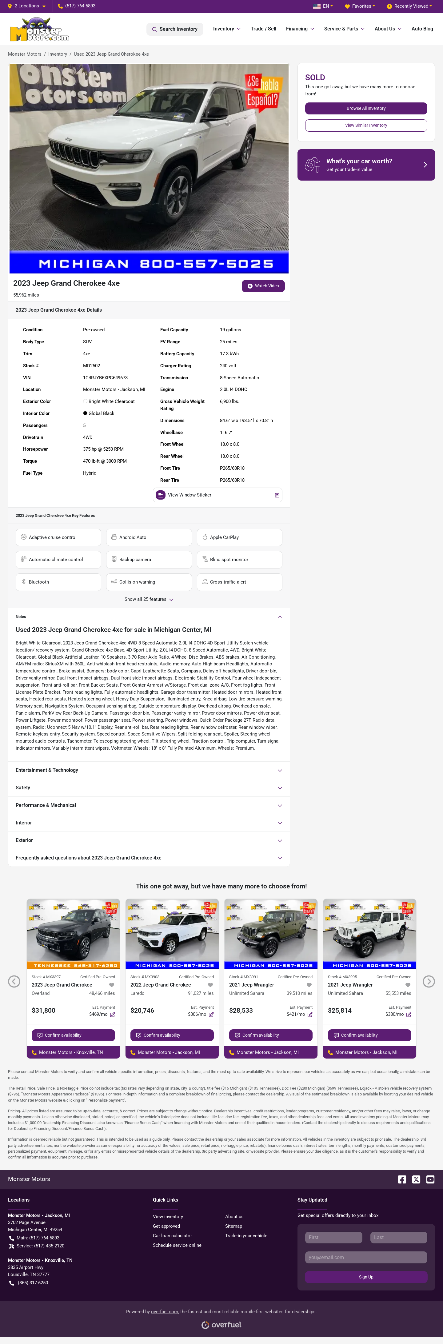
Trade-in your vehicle (246, 1235)
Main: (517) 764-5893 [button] (34, 1238)
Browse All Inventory (366, 108)
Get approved (166, 1226)
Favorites (358, 6)
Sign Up (366, 1276)
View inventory (168, 1216)
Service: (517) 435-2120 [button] (36, 1246)
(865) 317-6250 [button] (28, 1282)
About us (234, 1216)
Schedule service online (177, 1245)
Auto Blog (422, 29)
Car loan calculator (172, 1235)
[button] (29, 6)
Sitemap (233, 1226)
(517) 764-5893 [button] (76, 6)
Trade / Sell (263, 29)
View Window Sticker (218, 495)
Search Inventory (175, 29)
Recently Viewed (407, 6)
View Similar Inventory (366, 125)
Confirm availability (60, 1035)
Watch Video (263, 286)
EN (321, 6)
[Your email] (366, 1257)
